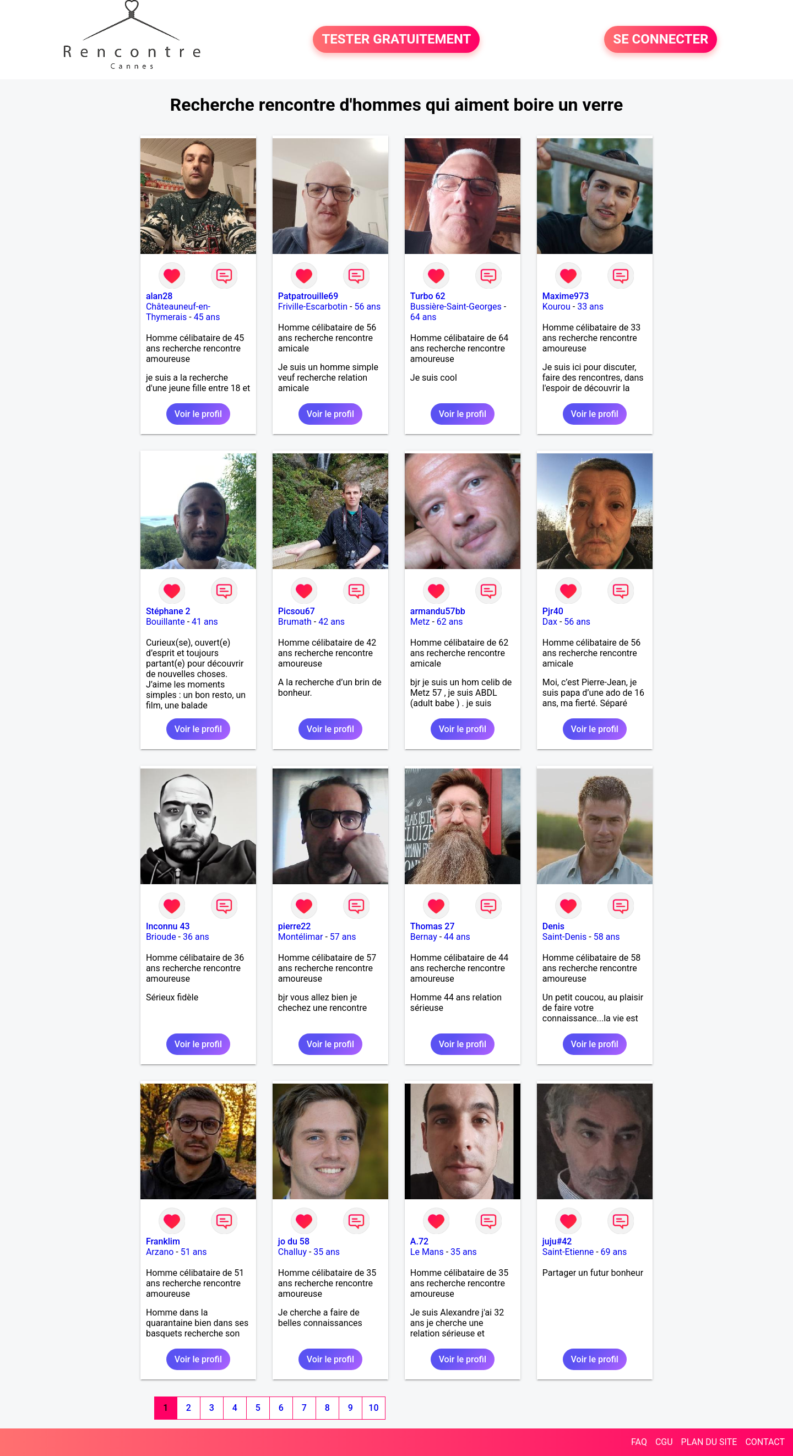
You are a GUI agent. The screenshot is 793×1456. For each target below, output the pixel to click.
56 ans (367, 306)
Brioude (161, 937)
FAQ (639, 1442)
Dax (549, 621)
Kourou (556, 306)
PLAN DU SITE (709, 1442)
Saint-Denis (564, 937)
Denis (553, 926)
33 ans (590, 306)
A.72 (419, 1241)
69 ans (614, 1252)
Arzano (159, 1252)
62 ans (450, 621)
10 (373, 1408)
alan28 (159, 296)
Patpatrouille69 (308, 296)
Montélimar (300, 937)
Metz (420, 621)
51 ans (194, 1252)
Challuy (292, 1252)
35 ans (326, 1252)
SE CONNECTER (660, 39)
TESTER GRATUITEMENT (396, 39)
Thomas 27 (432, 926)
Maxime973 (565, 296)
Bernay (423, 937)
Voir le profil (198, 414)
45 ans (207, 317)
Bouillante (165, 621)
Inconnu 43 (168, 926)
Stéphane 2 (168, 611)
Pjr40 (552, 611)
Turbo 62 (428, 296)
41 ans (205, 621)
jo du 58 (293, 1241)
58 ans (607, 937)
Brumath (295, 621)
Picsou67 (296, 611)
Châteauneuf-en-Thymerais (178, 311)
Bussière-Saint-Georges (456, 306)
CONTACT (765, 1442)
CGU (664, 1442)
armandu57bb (437, 611)
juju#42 (557, 1241)
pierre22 (294, 926)
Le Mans (427, 1252)
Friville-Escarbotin (312, 306)
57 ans (343, 937)
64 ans (423, 317)
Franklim (163, 1241)
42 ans (331, 621)
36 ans (196, 937)
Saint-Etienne (568, 1252)
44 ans (457, 937)
